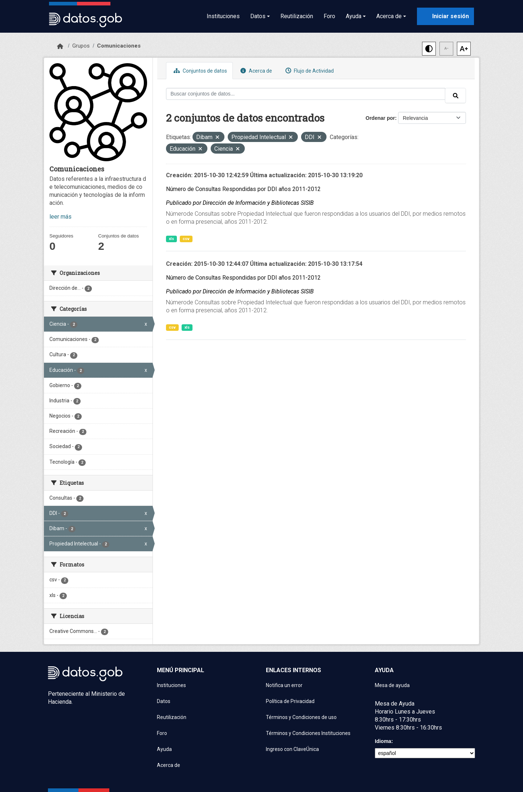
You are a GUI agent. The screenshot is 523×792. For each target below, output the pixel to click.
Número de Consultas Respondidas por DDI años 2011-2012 (243, 189)
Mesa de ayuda (392, 685)
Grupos (81, 45)
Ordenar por (380, 118)
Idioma (383, 741)
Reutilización (296, 16)
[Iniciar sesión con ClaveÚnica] (445, 16)
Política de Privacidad (290, 701)
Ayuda (164, 749)
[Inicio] (60, 46)
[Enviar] (455, 95)
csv (186, 238)
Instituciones (223, 16)
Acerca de (255, 70)
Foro (329, 16)
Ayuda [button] (353, 16)
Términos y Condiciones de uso (301, 717)
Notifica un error (284, 685)
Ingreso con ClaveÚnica (292, 749)
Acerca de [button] (389, 16)
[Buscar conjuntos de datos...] (306, 94)
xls (171, 238)
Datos (163, 701)
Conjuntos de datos (199, 70)
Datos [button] (257, 16)
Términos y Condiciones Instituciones (308, 733)
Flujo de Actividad (309, 70)
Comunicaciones (119, 45)
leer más (60, 216)
